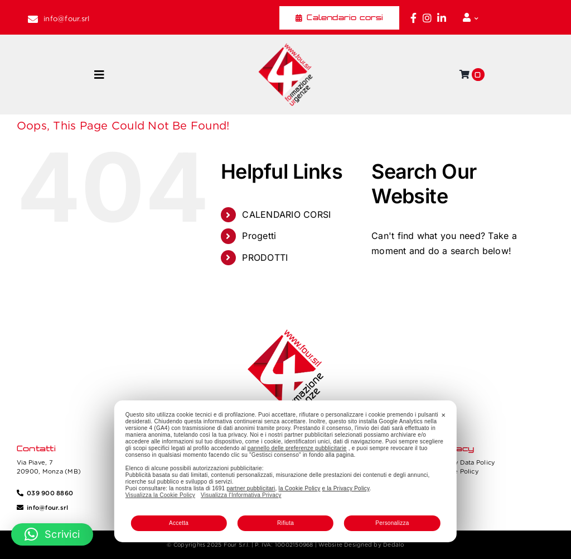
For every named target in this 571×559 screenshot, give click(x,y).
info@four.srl (66, 19)
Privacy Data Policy (465, 462)
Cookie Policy (457, 471)
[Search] (385, 284)
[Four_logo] (285, 47)
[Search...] (455, 284)
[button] (52, 534)
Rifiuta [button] (285, 523)
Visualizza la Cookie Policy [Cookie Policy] (160, 495)
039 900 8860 (50, 493)
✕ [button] (443, 415)
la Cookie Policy (300, 488)
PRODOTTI (265, 257)
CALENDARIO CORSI (286, 214)
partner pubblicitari (250, 488)
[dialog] (285, 471)
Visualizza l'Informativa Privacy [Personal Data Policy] (241, 495)
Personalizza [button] (392, 523)
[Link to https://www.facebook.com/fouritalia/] (413, 18)
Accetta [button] (178, 523)
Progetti (259, 235)
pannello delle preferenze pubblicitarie (297, 448)
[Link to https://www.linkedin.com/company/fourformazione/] (441, 18)
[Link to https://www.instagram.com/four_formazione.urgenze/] (427, 18)
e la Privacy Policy (346, 488)
